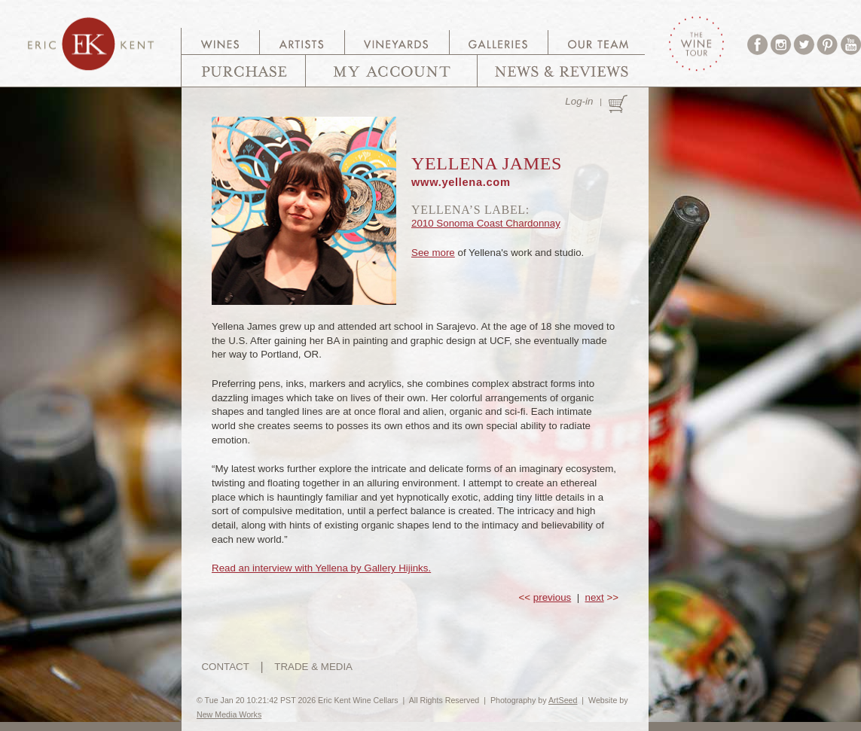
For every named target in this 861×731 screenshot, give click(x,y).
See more (433, 252)
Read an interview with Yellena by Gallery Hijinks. (321, 568)
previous (552, 597)
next (594, 597)
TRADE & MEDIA (313, 666)
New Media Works (229, 714)
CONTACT (225, 666)
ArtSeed (563, 700)
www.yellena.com (461, 182)
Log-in (579, 101)
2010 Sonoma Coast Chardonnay (485, 223)
